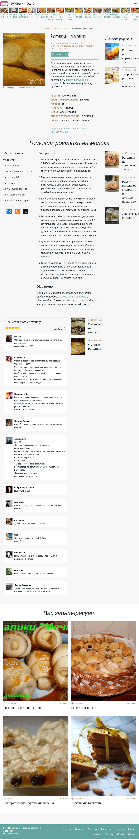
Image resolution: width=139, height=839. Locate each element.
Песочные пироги (97, 16)
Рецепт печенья (59, 54)
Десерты (92, 829)
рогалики (41, 523)
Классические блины (107, 16)
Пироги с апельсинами (41, 16)
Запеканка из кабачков (51, 17)
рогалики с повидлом (74, 296)
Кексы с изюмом (4, 16)
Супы (131, 834)
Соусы (120, 834)
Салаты (109, 834)
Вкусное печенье (59, 132)
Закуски (120, 829)
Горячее (79, 829)
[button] (135, 3)
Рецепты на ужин (116, 16)
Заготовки (106, 829)
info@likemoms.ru (11, 834)
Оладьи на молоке (69, 17)
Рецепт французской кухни (65, 128)
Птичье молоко (13, 16)
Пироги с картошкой (23, 16)
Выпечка (66, 829)
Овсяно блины (78, 16)
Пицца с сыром (88, 16)
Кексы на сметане (60, 17)
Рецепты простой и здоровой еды (17, 3)
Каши (131, 829)
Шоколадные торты (32, 16)
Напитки (96, 834)
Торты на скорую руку (135, 17)
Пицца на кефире (125, 17)
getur (83, 128)
